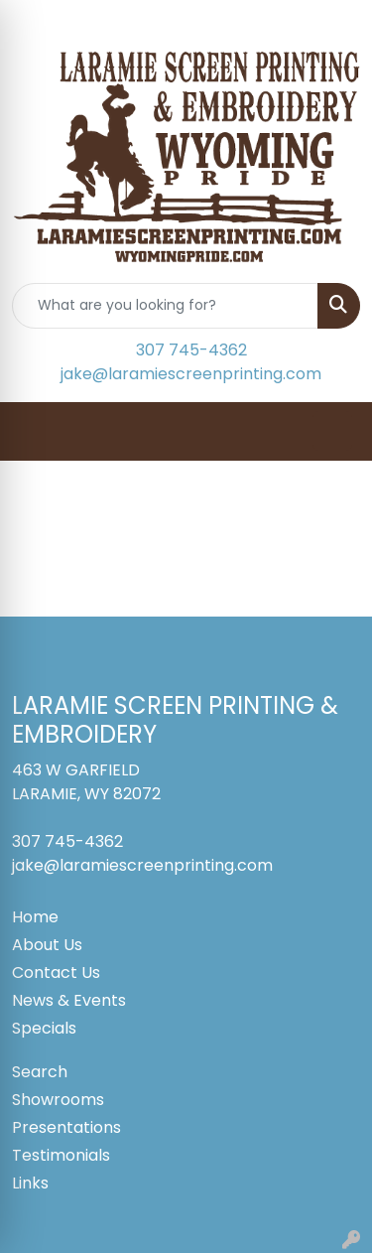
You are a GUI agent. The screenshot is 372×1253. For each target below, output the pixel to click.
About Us (47, 944)
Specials (44, 1028)
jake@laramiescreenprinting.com (191, 373)
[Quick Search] (165, 306)
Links (30, 1183)
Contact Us (56, 972)
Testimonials (61, 1155)
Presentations (66, 1127)
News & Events (69, 1000)
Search (39, 1071)
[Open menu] (332, 431)
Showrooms (58, 1099)
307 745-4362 (191, 350)
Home (35, 916)
